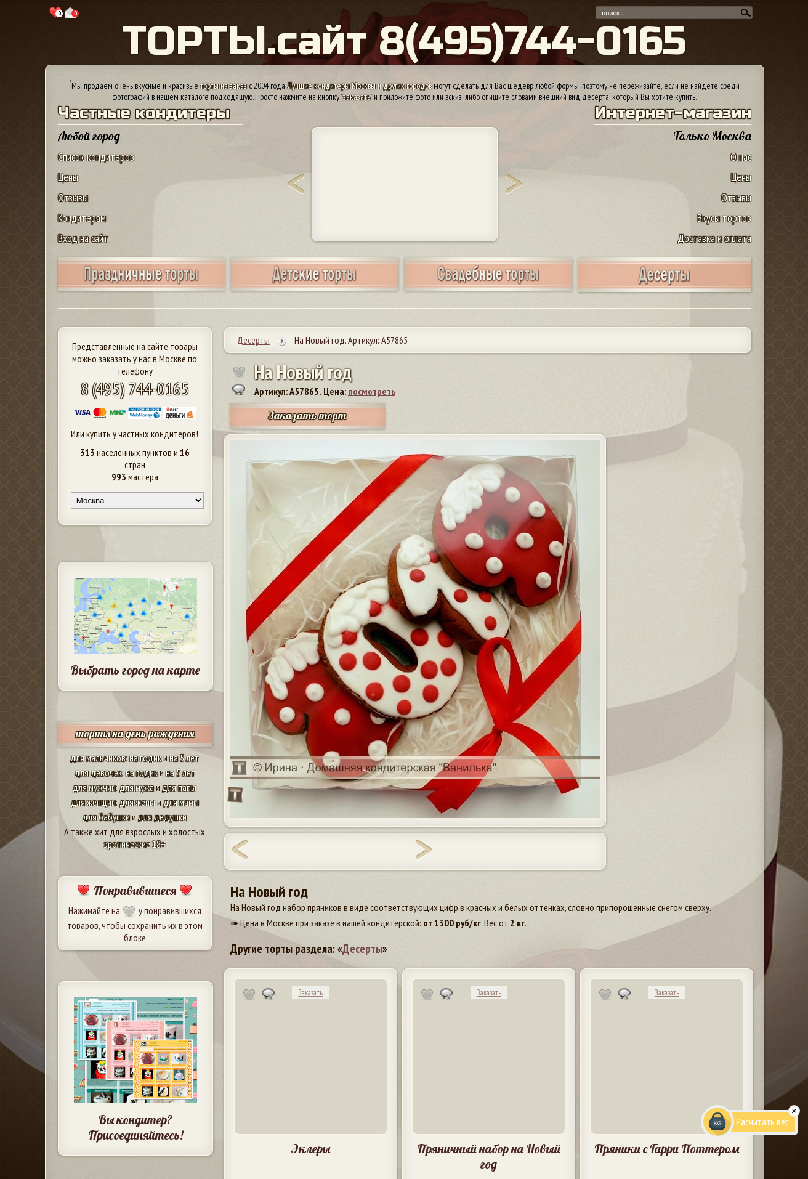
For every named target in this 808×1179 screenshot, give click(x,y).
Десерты (362, 948)
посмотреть (371, 391)
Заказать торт (307, 415)
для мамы (181, 802)
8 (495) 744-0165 (135, 388)
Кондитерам (82, 218)
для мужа (136, 787)
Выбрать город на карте (135, 670)
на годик (145, 758)
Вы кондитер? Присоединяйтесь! (135, 1127)
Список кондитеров (96, 157)
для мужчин (94, 787)
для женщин (93, 802)
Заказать (310, 992)
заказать (356, 96)
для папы (179, 787)
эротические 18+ (135, 844)
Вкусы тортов (724, 218)
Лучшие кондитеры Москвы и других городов (360, 85)
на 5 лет (184, 758)
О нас (740, 157)
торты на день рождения (135, 733)
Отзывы (73, 197)
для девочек (98, 772)
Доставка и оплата (714, 238)
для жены (137, 802)
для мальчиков (98, 758)
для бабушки (106, 817)
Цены (68, 177)
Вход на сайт (83, 238)
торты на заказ (223, 85)
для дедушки (162, 817)
